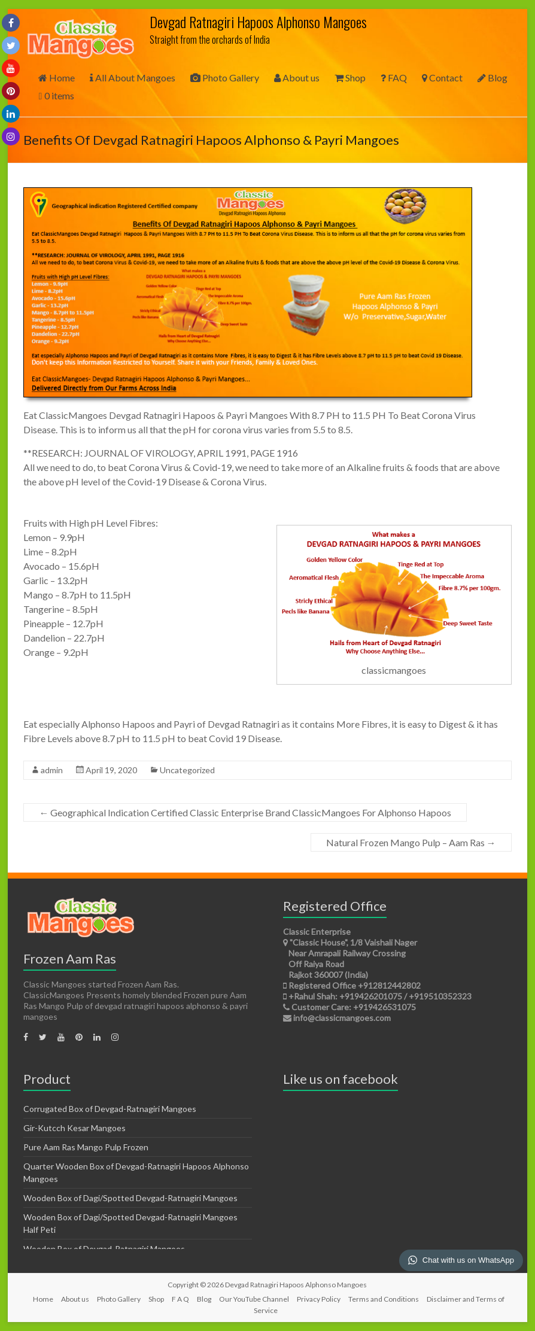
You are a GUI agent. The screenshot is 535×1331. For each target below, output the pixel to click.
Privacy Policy (319, 1298)
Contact (442, 77)
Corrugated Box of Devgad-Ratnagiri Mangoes (109, 1109)
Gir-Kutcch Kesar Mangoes (74, 1128)
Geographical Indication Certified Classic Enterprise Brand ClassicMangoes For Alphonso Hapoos (245, 812)
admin (52, 770)
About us (297, 77)
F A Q (180, 1298)
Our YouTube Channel (254, 1298)
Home (56, 77)
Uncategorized (187, 770)
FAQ (394, 77)
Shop (350, 77)
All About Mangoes (132, 77)
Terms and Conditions (383, 1298)
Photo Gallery (224, 77)
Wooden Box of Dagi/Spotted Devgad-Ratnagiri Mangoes (130, 1198)
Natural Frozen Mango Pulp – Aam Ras (411, 842)
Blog (492, 77)
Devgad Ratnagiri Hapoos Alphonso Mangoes (258, 21)
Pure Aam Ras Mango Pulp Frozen (85, 1147)
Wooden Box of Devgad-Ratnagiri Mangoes (104, 1249)
